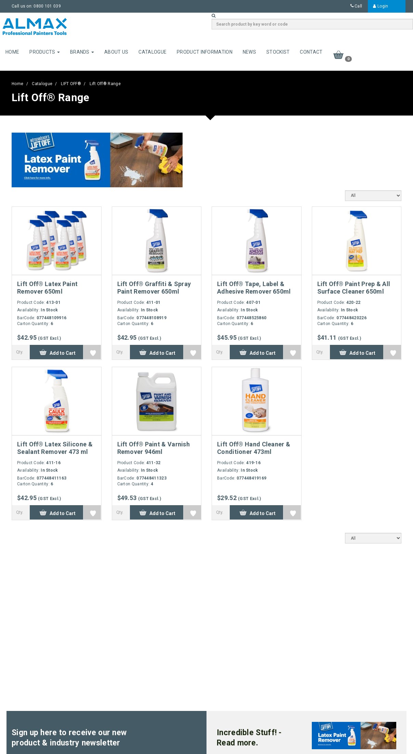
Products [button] (44, 52)
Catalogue (152, 52)
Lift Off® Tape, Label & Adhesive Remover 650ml (254, 287)
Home (12, 52)
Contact (311, 52)
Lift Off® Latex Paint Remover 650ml (47, 287)
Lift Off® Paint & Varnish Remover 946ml (153, 448)
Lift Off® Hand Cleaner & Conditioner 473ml (253, 448)
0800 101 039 (47, 6)
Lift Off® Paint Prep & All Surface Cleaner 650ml (353, 287)
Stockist (278, 52)
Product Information (204, 52)
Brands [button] (82, 52)
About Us (116, 52)
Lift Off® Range (105, 83)
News (249, 52)
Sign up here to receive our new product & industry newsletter (69, 738)
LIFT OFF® (71, 83)
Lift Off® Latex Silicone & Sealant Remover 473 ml (55, 448)
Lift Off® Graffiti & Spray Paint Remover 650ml (154, 287)
